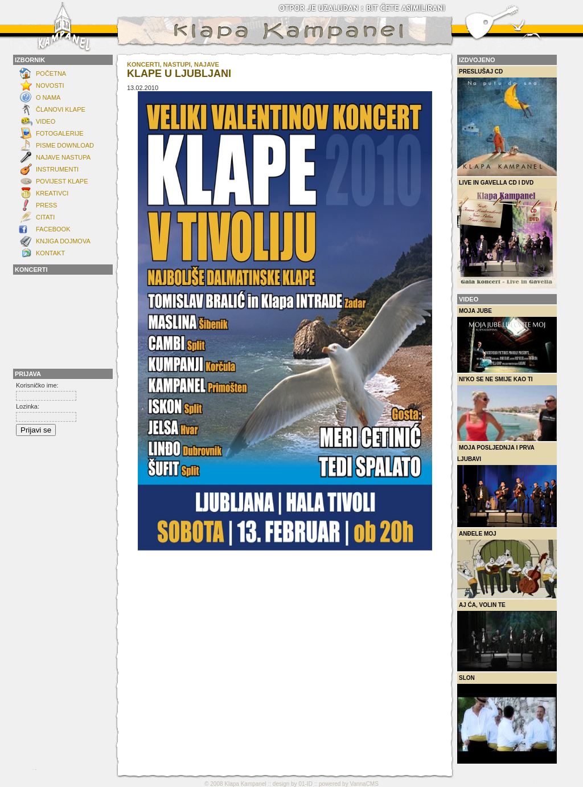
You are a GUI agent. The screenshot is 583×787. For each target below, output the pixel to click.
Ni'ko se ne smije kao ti (507, 408)
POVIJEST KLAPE (62, 181)
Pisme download (65, 145)
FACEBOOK (53, 229)
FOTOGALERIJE (60, 133)
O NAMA (48, 97)
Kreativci (52, 193)
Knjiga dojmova (63, 241)
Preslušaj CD (507, 122)
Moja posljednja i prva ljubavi (507, 486)
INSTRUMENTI (57, 169)
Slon (507, 719)
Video (45, 121)
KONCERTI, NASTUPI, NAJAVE (173, 64)
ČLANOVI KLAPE (60, 109)
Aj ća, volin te (507, 636)
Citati (45, 217)
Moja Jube (507, 340)
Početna (51, 73)
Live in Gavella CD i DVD (507, 234)
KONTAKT (50, 253)
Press (46, 205)
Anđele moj (507, 564)
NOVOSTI (50, 85)
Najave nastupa (63, 157)
